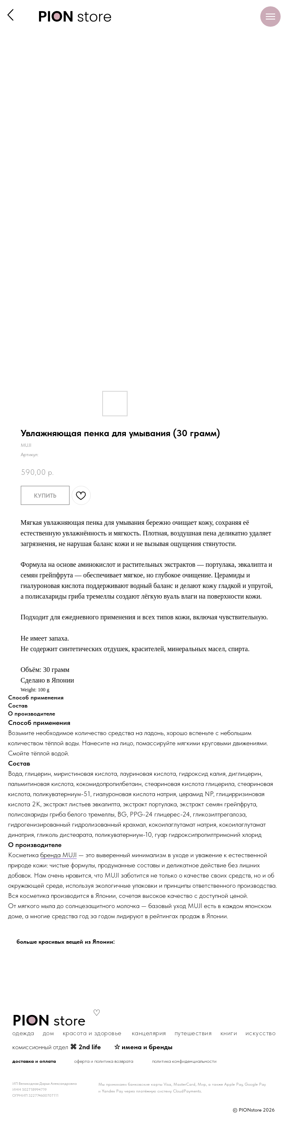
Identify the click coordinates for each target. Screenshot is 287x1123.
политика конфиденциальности (184, 1061)
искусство (260, 1033)
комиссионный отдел (56, 1047)
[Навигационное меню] (270, 17)
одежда (23, 1033)
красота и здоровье (92, 1033)
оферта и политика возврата (103, 1061)
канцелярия (149, 1033)
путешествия (193, 1033)
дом (48, 1033)
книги (228, 1033)
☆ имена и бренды (143, 1047)
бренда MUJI (58, 855)
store (49, 1020)
